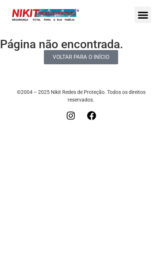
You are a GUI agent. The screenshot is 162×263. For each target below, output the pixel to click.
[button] (143, 15)
